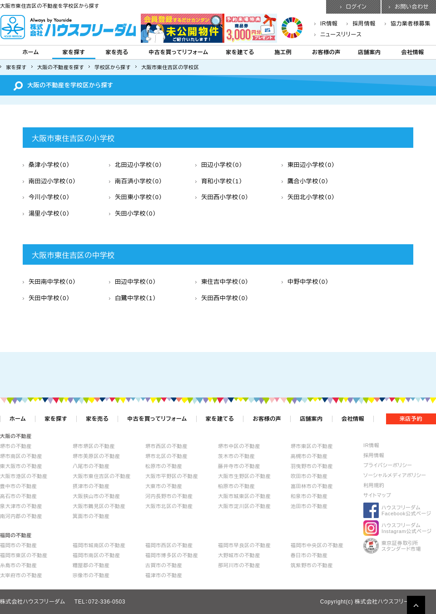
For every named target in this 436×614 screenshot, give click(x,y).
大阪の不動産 (16, 436)
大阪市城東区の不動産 (244, 496)
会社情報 (412, 52)
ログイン (353, 7)
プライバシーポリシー (387, 465)
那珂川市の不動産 (239, 565)
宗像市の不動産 (91, 575)
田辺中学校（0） (132, 281)
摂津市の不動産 (91, 486)
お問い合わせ (409, 7)
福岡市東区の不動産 (23, 555)
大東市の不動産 (163, 486)
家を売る (116, 52)
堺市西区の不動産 (166, 446)
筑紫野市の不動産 (312, 565)
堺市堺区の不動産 (94, 446)
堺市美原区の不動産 (96, 456)
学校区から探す (112, 67)
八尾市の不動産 (91, 466)
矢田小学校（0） (132, 213)
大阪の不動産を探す (60, 67)
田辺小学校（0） (218, 164)
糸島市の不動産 (18, 565)
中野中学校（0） (305, 281)
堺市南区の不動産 (21, 456)
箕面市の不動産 (91, 516)
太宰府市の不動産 (21, 575)
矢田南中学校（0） (49, 281)
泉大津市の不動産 (21, 506)
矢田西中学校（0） (221, 298)
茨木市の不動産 (236, 456)
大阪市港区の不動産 (23, 476)
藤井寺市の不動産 (239, 466)
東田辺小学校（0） (308, 164)
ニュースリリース (338, 34)
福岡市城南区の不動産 (99, 545)
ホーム (30, 52)
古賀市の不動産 (163, 565)
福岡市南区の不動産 (96, 555)
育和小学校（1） (218, 181)
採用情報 (361, 23)
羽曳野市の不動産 (312, 466)
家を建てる (240, 52)
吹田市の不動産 (309, 476)
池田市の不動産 (309, 506)
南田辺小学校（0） (49, 181)
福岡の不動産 (16, 535)
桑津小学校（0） (46, 164)
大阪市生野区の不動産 (244, 476)
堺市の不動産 (16, 446)
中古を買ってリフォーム (178, 52)
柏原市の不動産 (236, 486)
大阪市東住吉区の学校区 (170, 67)
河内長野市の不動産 (169, 496)
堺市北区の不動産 (166, 456)
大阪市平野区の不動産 (171, 476)
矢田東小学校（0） (135, 197)
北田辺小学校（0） (135, 164)
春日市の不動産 (309, 555)
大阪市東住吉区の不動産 (102, 476)
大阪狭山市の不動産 (96, 496)
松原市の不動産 (163, 466)
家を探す (73, 52)
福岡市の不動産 (18, 545)
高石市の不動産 (18, 496)
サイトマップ (377, 495)
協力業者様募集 (408, 23)
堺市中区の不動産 (239, 446)
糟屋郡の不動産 (91, 565)
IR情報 (325, 23)
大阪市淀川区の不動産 (244, 506)
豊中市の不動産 (18, 486)
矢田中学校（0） (46, 298)
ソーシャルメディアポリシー (394, 475)
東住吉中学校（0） (221, 281)
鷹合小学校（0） (305, 181)
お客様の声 (326, 52)
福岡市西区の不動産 (169, 545)
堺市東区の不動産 (312, 446)
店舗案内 (369, 52)
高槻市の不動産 (309, 456)
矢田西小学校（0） (221, 197)
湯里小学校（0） (46, 213)
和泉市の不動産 (309, 496)
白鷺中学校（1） (132, 298)
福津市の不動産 (163, 575)
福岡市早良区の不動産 (244, 545)
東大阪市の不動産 (21, 466)
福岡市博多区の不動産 (171, 555)
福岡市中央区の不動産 (317, 545)
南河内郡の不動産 (21, 516)
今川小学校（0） (46, 197)
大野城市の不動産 (239, 555)
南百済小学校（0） (135, 181)
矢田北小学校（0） (308, 197)
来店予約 (411, 419)
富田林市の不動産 (312, 486)
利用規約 (373, 485)
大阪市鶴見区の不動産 (99, 506)
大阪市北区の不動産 (169, 506)
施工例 (283, 52)
